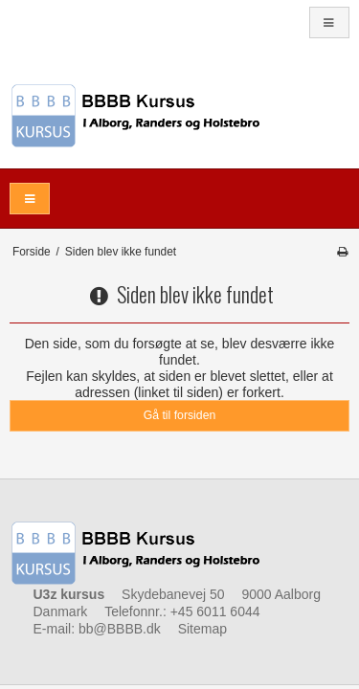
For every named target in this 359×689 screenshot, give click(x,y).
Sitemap (202, 628)
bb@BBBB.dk (120, 628)
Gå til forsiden (180, 415)
